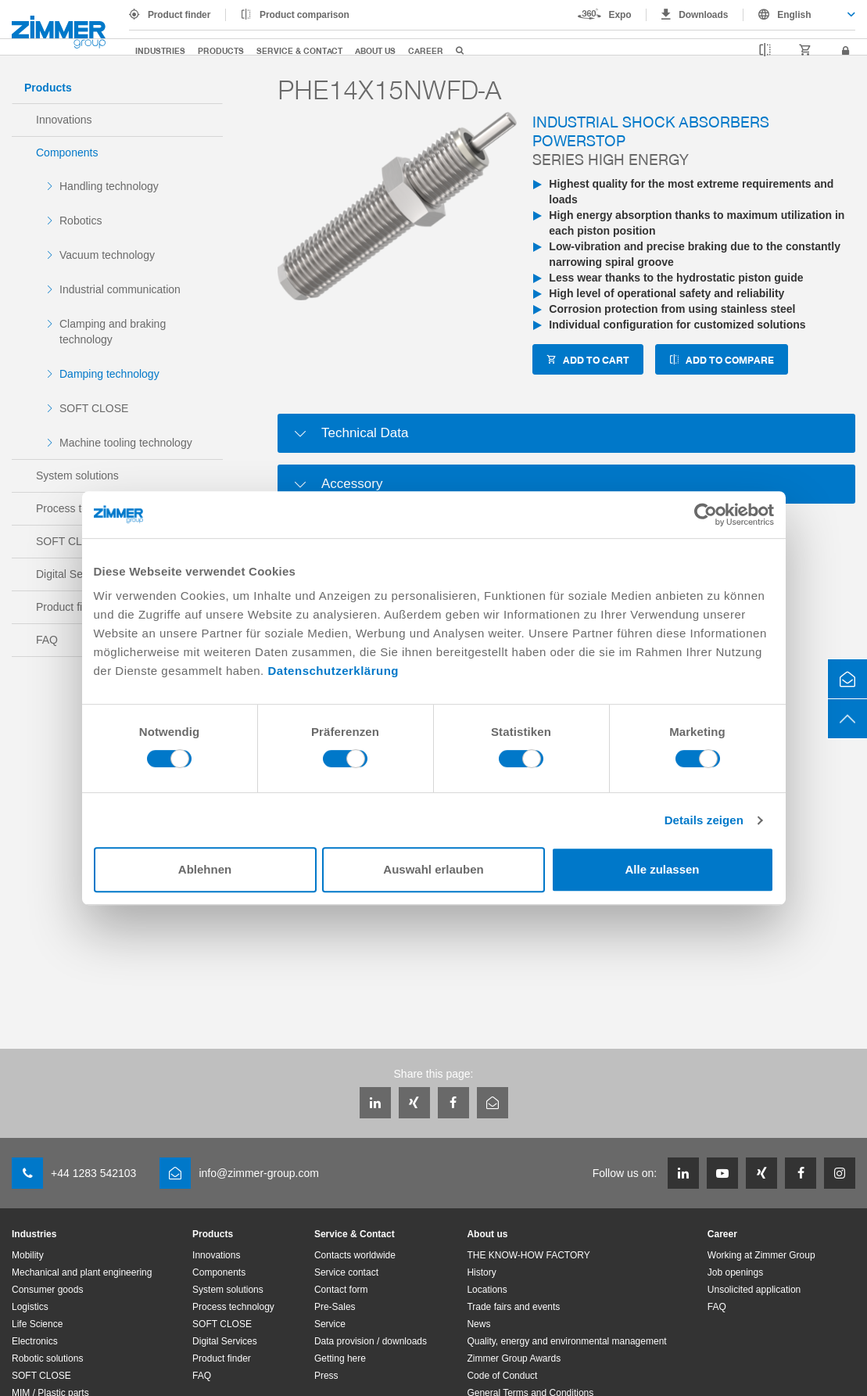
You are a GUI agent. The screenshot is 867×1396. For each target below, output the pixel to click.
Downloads (703, 14)
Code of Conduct (502, 1375)
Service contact (346, 1272)
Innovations (64, 119)
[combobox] (799, 15)
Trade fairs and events (513, 1306)
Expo (620, 14)
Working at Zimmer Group (761, 1255)
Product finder (179, 14)
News (478, 1324)
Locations (487, 1289)
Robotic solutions (47, 1358)
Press (326, 1375)
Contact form (341, 1289)
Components (67, 152)
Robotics (80, 220)
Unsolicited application (754, 1289)
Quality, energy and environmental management (566, 1341)
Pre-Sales (335, 1306)
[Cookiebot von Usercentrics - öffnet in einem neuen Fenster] (705, 514)
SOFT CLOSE (93, 408)
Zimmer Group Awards (514, 1358)
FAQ (201, 1375)
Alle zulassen (662, 869)
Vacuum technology (107, 255)
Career (425, 50)
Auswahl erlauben (433, 869)
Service (330, 1324)
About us (375, 50)
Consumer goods (47, 1289)
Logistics (30, 1306)
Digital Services (224, 1341)
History (481, 1272)
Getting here (340, 1358)
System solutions (77, 475)
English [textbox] (794, 14)
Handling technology (109, 186)
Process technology (233, 1306)
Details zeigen (704, 820)
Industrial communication (120, 289)
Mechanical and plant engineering (82, 1272)
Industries (160, 50)
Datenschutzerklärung (333, 670)
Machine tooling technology (125, 442)
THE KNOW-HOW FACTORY (528, 1255)
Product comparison (304, 14)
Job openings (735, 1272)
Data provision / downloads (370, 1341)
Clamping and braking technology (112, 332)
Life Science (37, 1324)
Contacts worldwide (355, 1255)
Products (221, 50)
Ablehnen (204, 869)
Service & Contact (299, 50)
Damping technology (109, 374)
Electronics (35, 1341)
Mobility (28, 1255)
